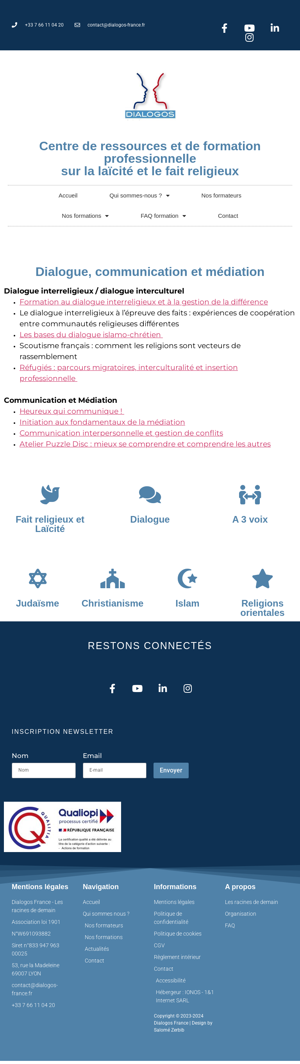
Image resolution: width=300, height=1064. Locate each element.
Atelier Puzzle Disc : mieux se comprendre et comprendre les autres (145, 446)
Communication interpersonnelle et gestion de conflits (121, 435)
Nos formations (85, 218)
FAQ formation (163, 218)
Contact (228, 218)
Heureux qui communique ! (72, 413)
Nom (20, 759)
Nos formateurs (222, 197)
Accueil (68, 197)
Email (92, 759)
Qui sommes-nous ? (139, 198)
